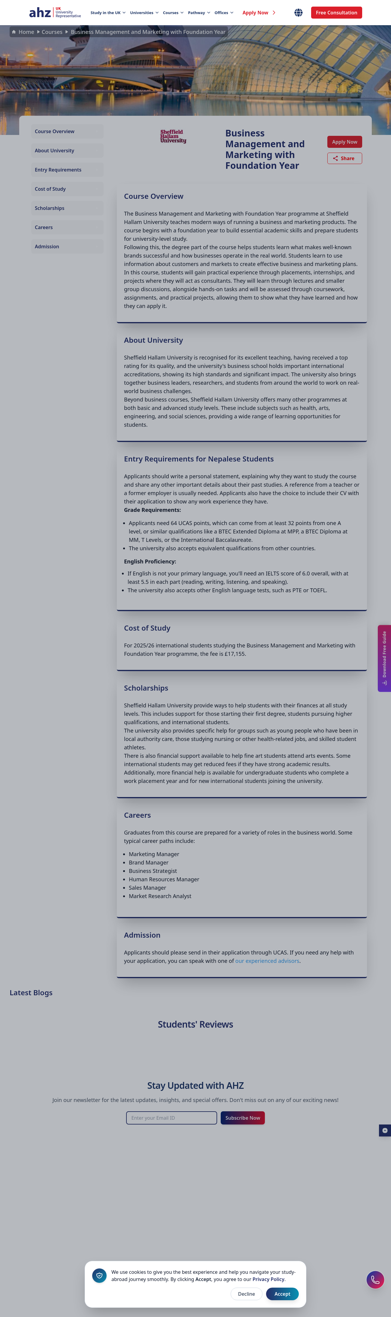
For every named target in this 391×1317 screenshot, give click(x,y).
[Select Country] (298, 12)
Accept (282, 1294)
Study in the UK (108, 12)
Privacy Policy (268, 1279)
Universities (144, 12)
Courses (173, 12)
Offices (224, 12)
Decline (246, 1294)
